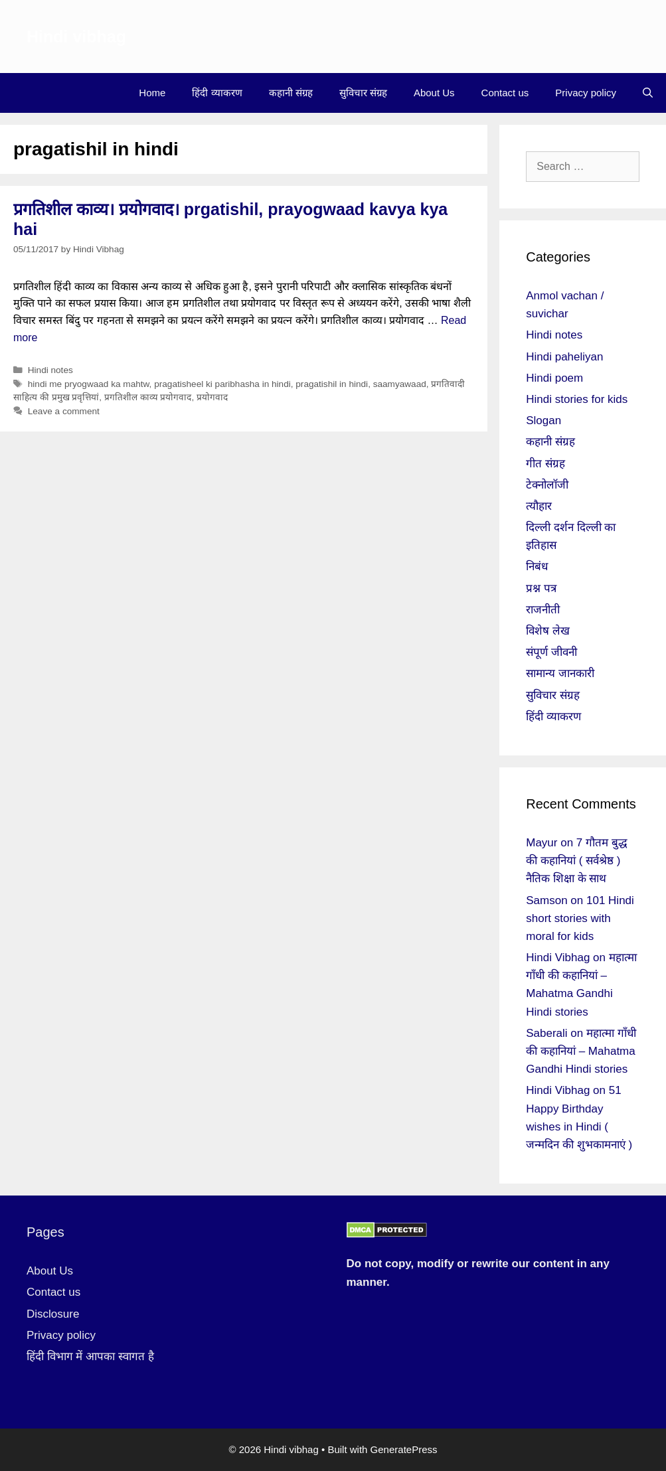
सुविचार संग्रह (363, 92)
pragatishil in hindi (331, 384)
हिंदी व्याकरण (217, 92)
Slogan (543, 420)
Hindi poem (554, 378)
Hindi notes (50, 370)
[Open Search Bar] (647, 93)
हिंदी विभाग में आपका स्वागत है (90, 1356)
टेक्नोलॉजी (547, 485)
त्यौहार (539, 506)
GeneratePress (404, 1449)
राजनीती (543, 609)
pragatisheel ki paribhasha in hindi (222, 384)
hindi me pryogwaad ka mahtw (88, 384)
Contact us (505, 92)
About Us (434, 92)
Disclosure (53, 1314)
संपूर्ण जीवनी (551, 652)
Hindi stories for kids (576, 399)
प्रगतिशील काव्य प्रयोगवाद (148, 397)
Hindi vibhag (76, 36)
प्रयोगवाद (212, 397)
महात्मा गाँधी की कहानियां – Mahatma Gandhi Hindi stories (580, 1051)
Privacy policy (585, 92)
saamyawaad (399, 384)
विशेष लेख (548, 631)
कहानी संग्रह (291, 92)
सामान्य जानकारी (560, 673)
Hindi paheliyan (564, 356)
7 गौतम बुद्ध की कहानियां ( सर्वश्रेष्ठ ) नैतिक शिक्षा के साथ (576, 860)
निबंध (537, 566)
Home (152, 92)
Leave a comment (64, 411)
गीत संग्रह (545, 463)
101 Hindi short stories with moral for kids (580, 918)
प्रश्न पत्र (541, 588)
